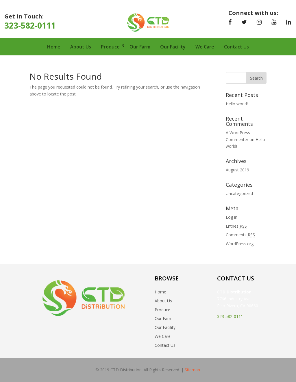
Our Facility (173, 47)
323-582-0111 (30, 25)
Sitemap (192, 369)
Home (53, 47)
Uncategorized (239, 193)
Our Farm (140, 47)
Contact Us (236, 47)
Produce (110, 47)
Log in (231, 217)
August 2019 (237, 170)
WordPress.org (240, 243)
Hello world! (237, 103)
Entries (236, 226)
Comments (240, 234)
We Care (204, 47)
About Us (80, 47)
